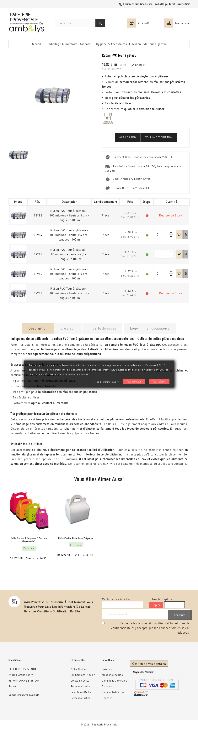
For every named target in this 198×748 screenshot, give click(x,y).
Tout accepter (133, 381)
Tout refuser (159, 381)
